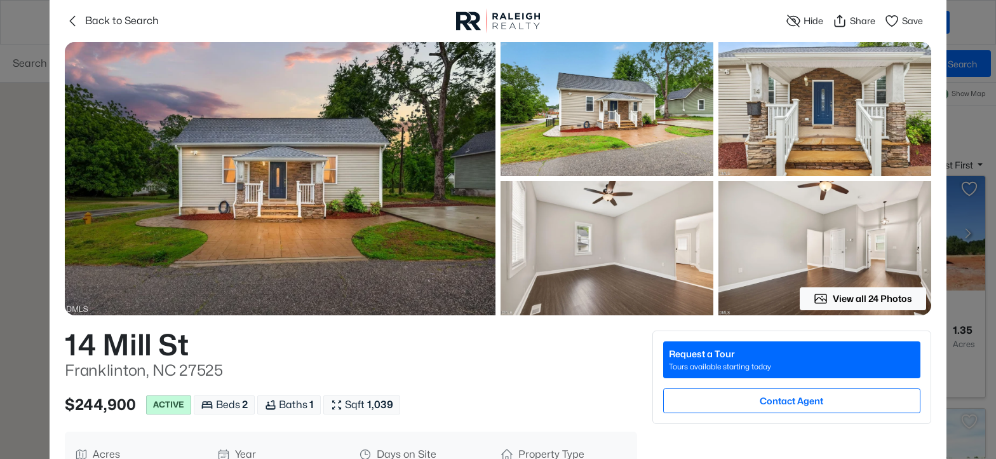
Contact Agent (791, 400)
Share (853, 21)
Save (903, 21)
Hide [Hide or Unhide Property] (804, 21)
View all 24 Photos (863, 299)
